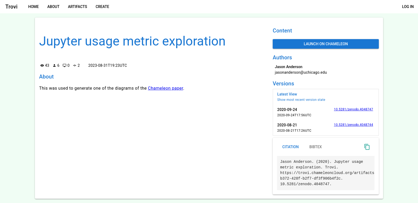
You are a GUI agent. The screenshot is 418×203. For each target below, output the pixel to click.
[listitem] (326, 97)
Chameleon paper (165, 88)
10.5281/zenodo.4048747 (353, 109)
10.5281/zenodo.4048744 (353, 125)
